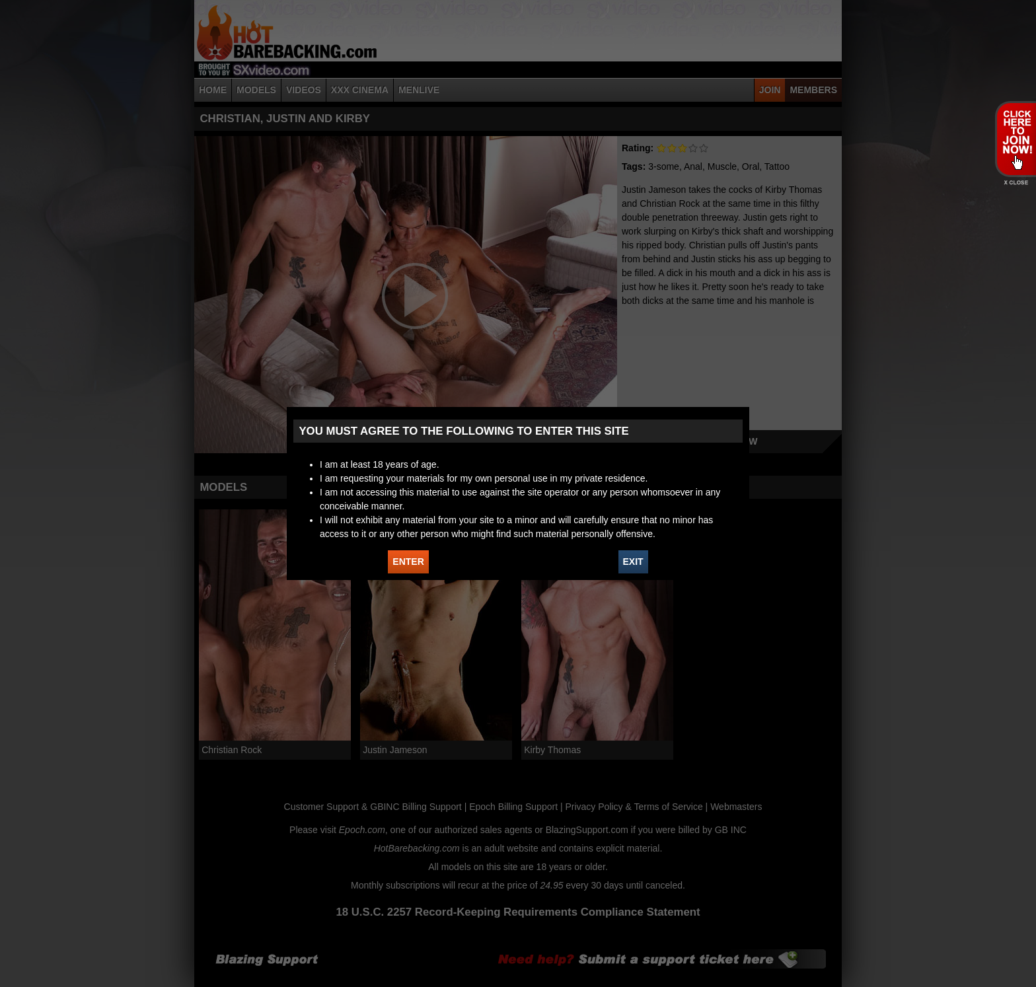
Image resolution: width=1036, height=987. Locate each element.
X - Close (1015, 182)
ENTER (408, 561)
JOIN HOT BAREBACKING (1015, 138)
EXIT (633, 561)
